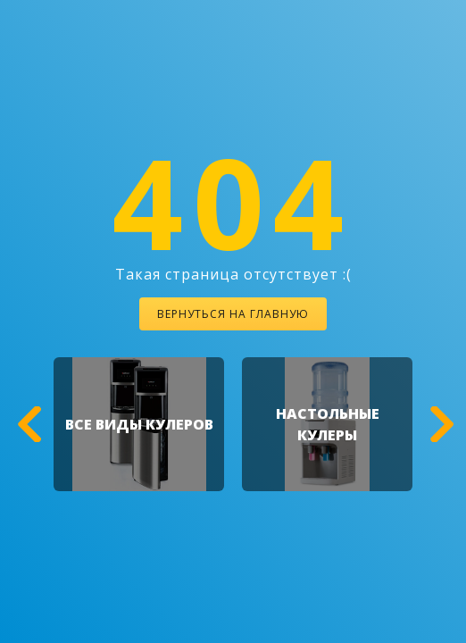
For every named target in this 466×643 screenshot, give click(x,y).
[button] (27, 424)
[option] (139, 424)
